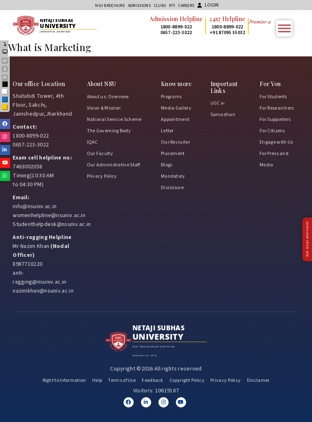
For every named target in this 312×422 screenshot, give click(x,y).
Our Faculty (100, 153)
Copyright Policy (186, 380)
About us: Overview (108, 96)
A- (5, 77)
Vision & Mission (104, 108)
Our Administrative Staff (113, 164)
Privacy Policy (102, 176)
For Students (273, 96)
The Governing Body (109, 130)
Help (97, 380)
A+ (5, 61)
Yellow (5, 108)
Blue (5, 100)
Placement (173, 153)
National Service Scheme (114, 119)
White (5, 92)
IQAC (92, 142)
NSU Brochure (110, 6)
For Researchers (277, 108)
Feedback (152, 380)
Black (5, 84)
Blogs (167, 164)
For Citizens (272, 130)
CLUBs (160, 6)
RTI (172, 6)
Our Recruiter (175, 142)
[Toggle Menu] (284, 28)
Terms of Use (122, 380)
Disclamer (258, 380)
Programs (171, 96)
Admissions (139, 6)
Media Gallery (176, 108)
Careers (186, 6)
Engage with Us (276, 142)
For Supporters (275, 119)
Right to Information (64, 380)
